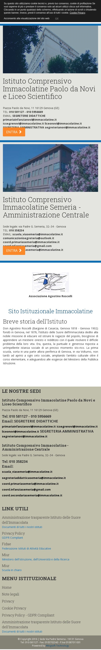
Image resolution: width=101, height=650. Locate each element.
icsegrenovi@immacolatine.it (77, 426)
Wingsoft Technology (57, 645)
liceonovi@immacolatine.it (20, 431)
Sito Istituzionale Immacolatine (50, 311)
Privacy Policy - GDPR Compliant (28, 615)
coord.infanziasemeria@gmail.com (26, 489)
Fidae (6, 544)
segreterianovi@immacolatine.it (24, 436)
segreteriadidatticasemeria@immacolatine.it (34, 478)
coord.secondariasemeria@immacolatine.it (32, 495)
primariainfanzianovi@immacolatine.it (29, 426)
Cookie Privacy (14, 608)
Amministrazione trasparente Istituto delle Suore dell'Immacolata (41, 520)
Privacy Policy (13, 533)
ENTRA (14, 132)
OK (56, 18)
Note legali (10, 594)
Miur (5, 554)
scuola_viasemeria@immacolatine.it (27, 471)
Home (7, 587)
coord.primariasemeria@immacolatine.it (30, 484)
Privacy (8, 601)
